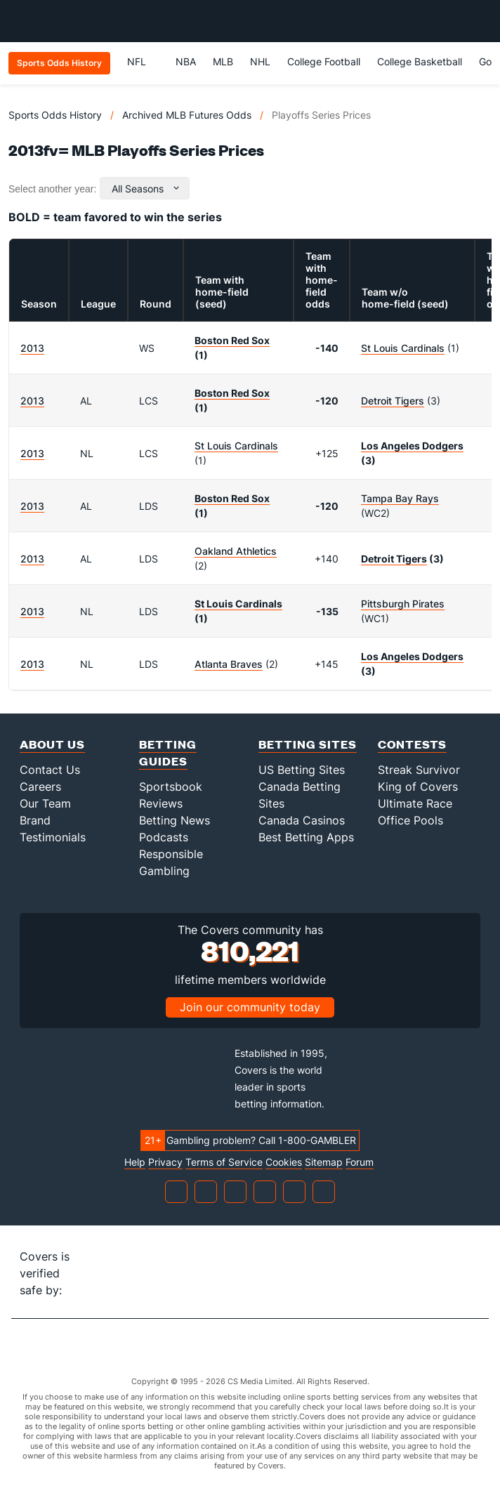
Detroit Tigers (392, 401)
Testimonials (53, 837)
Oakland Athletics (236, 551)
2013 (32, 348)
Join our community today (250, 1007)
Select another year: (52, 189)
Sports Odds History (55, 115)
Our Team (45, 803)
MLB (223, 61)
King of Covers (418, 787)
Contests (412, 744)
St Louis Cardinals (403, 348)
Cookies (283, 1162)
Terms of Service (224, 1162)
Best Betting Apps (306, 837)
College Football (323, 61)
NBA (186, 61)
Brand (35, 820)
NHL (260, 61)
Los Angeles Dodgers (412, 446)
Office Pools (410, 820)
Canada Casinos (301, 820)
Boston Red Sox (232, 340)
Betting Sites (307, 744)
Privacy (165, 1162)
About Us (52, 744)
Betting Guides (168, 752)
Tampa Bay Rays (400, 498)
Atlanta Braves (229, 664)
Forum (360, 1162)
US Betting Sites (301, 770)
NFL (143, 61)
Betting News (174, 820)
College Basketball (419, 61)
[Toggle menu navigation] (482, 21)
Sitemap (324, 1162)
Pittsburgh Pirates (403, 604)
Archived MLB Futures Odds (186, 115)
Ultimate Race (415, 803)
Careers (40, 787)
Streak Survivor (419, 770)
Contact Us (50, 770)
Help (134, 1162)
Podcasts (163, 837)
